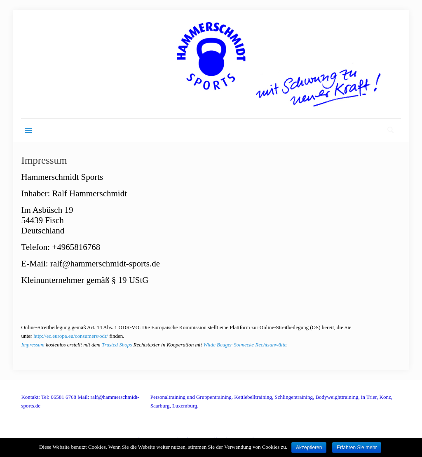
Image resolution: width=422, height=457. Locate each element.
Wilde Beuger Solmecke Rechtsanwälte (244, 345)
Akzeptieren (309, 447)
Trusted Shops (117, 345)
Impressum (33, 345)
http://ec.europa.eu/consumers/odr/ (70, 336)
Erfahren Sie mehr (357, 447)
